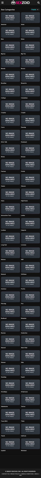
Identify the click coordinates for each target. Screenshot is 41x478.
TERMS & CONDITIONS (27, 474)
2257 (20, 475)
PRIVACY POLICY (15, 474)
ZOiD (23, 3)
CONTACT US (5, 474)
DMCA (36, 474)
